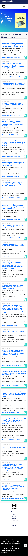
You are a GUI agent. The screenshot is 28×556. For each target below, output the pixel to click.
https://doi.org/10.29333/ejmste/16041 (11, 115)
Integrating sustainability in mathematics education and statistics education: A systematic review (13, 164)
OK (25, 546)
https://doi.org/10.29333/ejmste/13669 (11, 197)
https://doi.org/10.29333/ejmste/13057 (11, 238)
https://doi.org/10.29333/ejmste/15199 (11, 156)
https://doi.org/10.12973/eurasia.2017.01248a (13, 498)
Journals (14, 516)
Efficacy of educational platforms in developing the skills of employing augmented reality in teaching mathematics (12, 185)
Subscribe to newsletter (14, 520)
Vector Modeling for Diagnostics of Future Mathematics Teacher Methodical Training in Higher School (14, 373)
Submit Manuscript (7, 1)
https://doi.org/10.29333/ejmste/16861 (11, 97)
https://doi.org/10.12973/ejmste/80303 (11, 439)
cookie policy (5, 550)
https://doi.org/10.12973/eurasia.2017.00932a (13, 479)
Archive (14, 530)
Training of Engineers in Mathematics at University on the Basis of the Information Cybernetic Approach (13, 447)
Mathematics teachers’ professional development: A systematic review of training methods (12, 105)
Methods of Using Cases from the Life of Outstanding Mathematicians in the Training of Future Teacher (13, 287)
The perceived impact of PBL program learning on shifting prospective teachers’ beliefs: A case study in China (14, 245)
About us (14, 532)
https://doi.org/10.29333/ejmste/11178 (11, 299)
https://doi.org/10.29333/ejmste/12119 (11, 279)
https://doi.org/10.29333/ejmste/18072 (11, 77)
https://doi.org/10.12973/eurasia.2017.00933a (13, 458)
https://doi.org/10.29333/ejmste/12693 (11, 256)
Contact (14, 518)
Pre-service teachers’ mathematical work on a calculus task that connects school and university (13, 84)
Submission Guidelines (14, 534)
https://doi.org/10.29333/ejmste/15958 (11, 134)
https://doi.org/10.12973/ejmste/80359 (11, 412)
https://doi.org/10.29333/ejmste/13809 (11, 176)
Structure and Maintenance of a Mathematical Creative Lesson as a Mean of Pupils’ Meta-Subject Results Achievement (13, 487)
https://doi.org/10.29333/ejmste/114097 (11, 325)
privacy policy (14, 548)
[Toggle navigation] (24, 6)
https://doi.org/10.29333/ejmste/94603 (11, 385)
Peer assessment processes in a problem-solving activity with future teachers (14, 226)
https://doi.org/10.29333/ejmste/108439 (11, 344)
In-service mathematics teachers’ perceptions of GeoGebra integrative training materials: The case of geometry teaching (13, 123)
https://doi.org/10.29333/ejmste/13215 (11, 219)
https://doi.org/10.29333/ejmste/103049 (11, 365)
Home (14, 514)
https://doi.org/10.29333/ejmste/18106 (11, 57)
